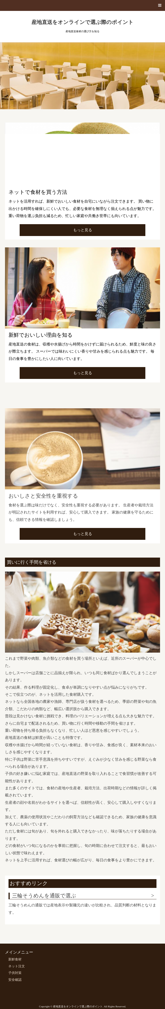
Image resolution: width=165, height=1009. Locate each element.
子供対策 (15, 973)
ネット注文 (16, 966)
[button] (82, 5)
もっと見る (82, 230)
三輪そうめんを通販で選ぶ (44, 896)
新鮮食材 (15, 959)
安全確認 (15, 980)
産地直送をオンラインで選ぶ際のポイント (82, 22)
